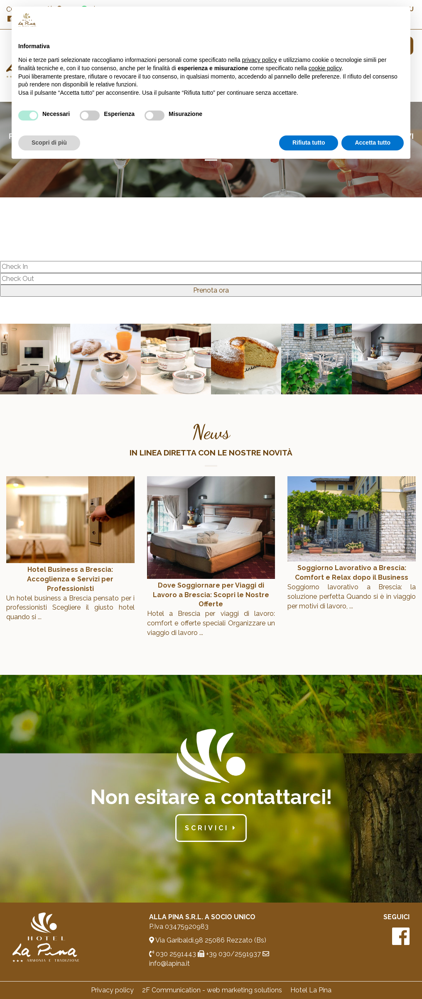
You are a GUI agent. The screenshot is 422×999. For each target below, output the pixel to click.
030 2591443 (172, 954)
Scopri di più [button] (49, 142)
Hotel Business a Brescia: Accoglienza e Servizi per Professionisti (70, 579)
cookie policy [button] (325, 68)
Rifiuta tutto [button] (308, 142)
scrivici (211, 828)
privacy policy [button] (259, 60)
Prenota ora (211, 290)
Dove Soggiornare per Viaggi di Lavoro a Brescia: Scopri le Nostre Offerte (211, 594)
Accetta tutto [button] (372, 142)
